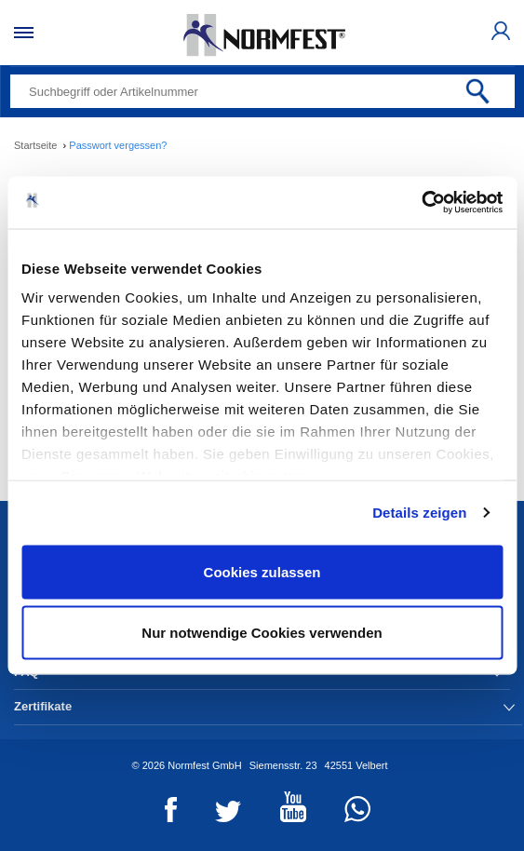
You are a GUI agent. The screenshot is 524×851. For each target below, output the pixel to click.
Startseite (35, 145)
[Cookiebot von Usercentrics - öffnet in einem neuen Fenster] (421, 203)
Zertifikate (264, 706)
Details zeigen (419, 512)
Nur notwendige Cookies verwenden (261, 633)
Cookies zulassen (262, 571)
